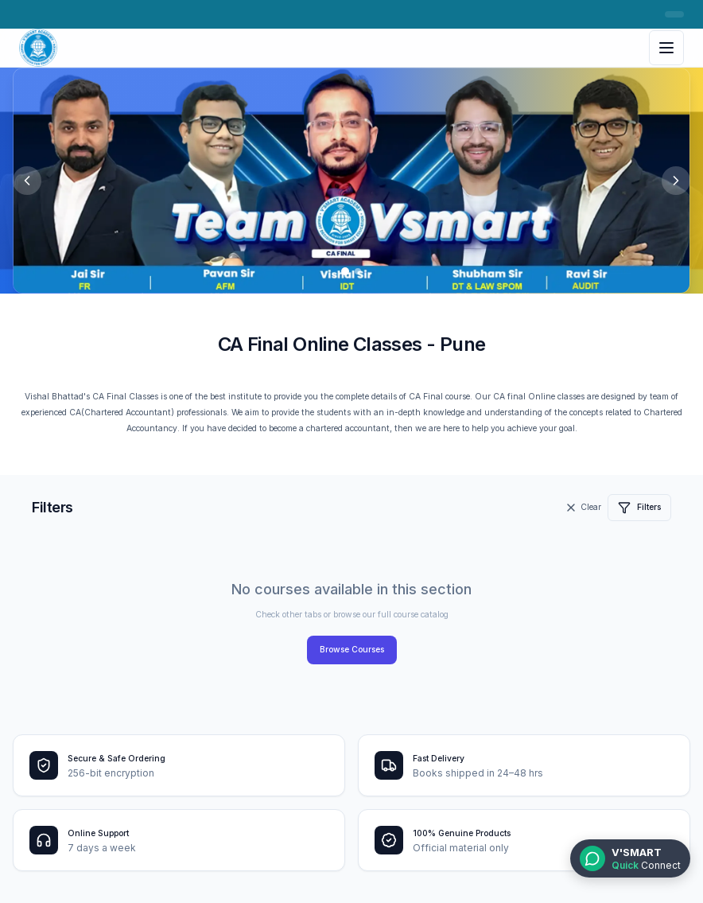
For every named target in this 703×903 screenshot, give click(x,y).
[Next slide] (676, 180)
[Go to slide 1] (345, 271)
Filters (639, 507)
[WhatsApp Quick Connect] (630, 858)
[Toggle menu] (666, 47)
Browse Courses (352, 649)
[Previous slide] (27, 180)
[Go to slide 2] (358, 271)
